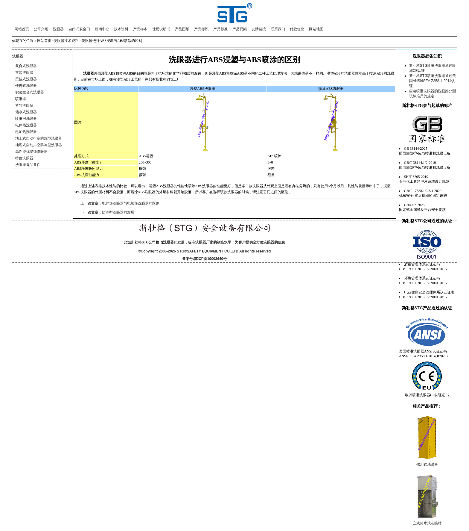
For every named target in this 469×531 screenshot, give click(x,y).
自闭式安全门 (79, 29)
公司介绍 (41, 29)
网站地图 (316, 29)
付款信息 (297, 29)
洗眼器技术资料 (66, 41)
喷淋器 (20, 99)
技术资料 (121, 29)
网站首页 (22, 29)
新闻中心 (102, 29)
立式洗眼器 (24, 72)
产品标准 (220, 29)
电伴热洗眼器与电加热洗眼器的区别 (130, 203)
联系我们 (278, 29)
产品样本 (140, 29)
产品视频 (239, 29)
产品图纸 (182, 29)
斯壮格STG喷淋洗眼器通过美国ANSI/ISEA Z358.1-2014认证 (432, 81)
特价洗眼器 (24, 158)
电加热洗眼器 (26, 132)
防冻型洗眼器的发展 (118, 212)
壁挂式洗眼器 (26, 79)
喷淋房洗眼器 (26, 119)
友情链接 (259, 29)
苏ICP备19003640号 (210, 259)
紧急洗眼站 (24, 105)
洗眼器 (58, 29)
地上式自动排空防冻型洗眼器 (38, 138)
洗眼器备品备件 (27, 165)
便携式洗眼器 (26, 86)
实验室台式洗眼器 (29, 92)
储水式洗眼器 (26, 112)
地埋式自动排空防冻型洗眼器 (38, 145)
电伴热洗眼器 (26, 125)
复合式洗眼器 (26, 66)
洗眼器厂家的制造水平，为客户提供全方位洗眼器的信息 (240, 242)
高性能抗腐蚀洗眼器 (31, 151)
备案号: (188, 259)
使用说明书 (161, 29)
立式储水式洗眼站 (427, 523)
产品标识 (201, 29)
